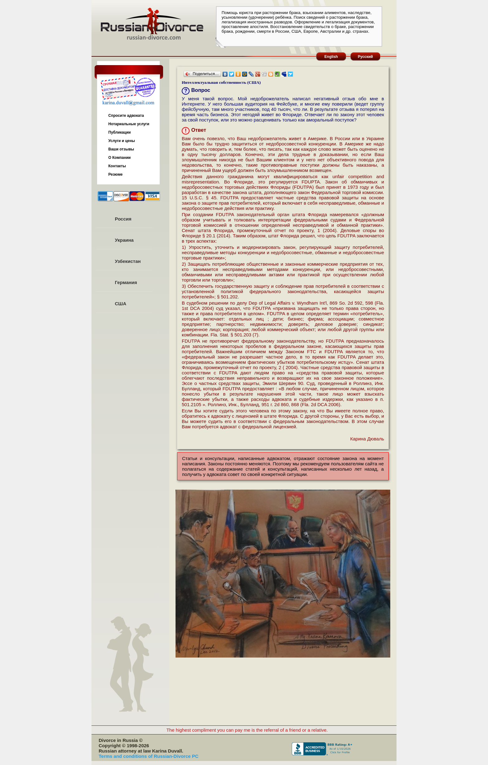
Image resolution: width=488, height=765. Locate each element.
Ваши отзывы (121, 149)
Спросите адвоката (126, 115)
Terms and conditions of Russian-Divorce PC (149, 756)
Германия (126, 282)
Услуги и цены (121, 141)
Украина (124, 240)
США (120, 303)
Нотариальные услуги (128, 124)
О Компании (119, 157)
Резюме (115, 174)
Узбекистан (128, 261)
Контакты (117, 166)
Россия (123, 218)
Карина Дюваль (367, 438)
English (331, 57)
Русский (365, 57)
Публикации (119, 132)
